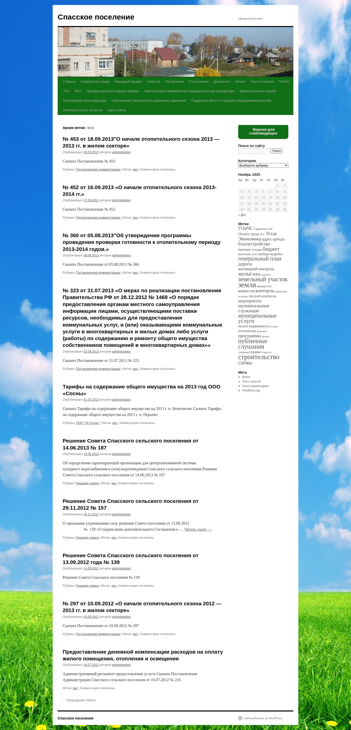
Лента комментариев (255, 386)
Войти (246, 377)
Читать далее (198, 529)
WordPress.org (251, 390)
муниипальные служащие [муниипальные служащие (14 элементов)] (253, 308)
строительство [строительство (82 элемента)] (258, 357)
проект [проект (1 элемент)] (266, 336)
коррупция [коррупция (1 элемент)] (281, 291)
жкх (135, 169)
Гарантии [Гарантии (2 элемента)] (260, 229)
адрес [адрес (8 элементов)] (267, 239)
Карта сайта (117, 110)
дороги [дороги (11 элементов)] (245, 263)
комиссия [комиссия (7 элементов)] (246, 290)
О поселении (199, 81)
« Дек (242, 215)
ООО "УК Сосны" (88, 423)
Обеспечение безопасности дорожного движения (149, 100)
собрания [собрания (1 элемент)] (243, 352)
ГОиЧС (284, 81)
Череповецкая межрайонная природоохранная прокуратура (189, 91)
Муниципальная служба (258, 91)
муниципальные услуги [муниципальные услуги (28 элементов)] (257, 318)
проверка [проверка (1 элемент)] (261, 331)
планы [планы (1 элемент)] (274, 326)
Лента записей (251, 381)
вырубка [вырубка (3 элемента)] (276, 254)
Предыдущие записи (79, 700)
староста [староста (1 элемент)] (266, 352)
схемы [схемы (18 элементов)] (245, 362)
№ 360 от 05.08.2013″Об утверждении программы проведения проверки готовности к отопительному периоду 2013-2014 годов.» (142, 242)
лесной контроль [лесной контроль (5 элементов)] (263, 296)
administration (121, 152)
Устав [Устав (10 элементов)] (271, 233)
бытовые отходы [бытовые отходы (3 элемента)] (250, 249)
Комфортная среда (94, 81)
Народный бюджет (129, 81)
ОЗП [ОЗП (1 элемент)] (270, 229)
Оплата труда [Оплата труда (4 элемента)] (248, 234)
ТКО (66, 91)
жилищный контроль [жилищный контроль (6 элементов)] (256, 269)
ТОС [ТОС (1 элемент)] (262, 234)
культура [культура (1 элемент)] (243, 296)
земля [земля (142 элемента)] (247, 285)
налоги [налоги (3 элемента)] (243, 326)
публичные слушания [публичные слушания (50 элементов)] (252, 344)
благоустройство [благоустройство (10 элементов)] (254, 243)
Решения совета (87, 483)
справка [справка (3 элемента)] (255, 352)
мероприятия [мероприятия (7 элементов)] (249, 301)
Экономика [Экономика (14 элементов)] (249, 238)
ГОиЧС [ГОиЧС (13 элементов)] (245, 228)
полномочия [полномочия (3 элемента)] (247, 331)
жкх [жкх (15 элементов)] (256, 273)
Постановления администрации (98, 169)
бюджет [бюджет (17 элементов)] (271, 249)
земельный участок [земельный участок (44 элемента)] (263, 279)
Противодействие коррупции (85, 100)
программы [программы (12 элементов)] (249, 335)
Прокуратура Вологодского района (113, 91)
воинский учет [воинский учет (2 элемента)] (247, 254)
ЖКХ (77, 91)
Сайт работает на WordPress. (263, 718)
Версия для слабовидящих (263, 131)
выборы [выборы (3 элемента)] (264, 254)
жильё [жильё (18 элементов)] (245, 273)
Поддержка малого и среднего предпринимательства (231, 100)
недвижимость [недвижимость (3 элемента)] (259, 326)
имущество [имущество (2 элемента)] (264, 286)
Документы (222, 81)
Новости (153, 81)
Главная (69, 81)
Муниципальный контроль (83, 110)
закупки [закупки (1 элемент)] (266, 274)
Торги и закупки (262, 81)
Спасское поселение (96, 17)
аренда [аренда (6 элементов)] (279, 239)
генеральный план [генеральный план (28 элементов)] (259, 258)
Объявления (174, 81)
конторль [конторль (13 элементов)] (264, 290)
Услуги (240, 81)
